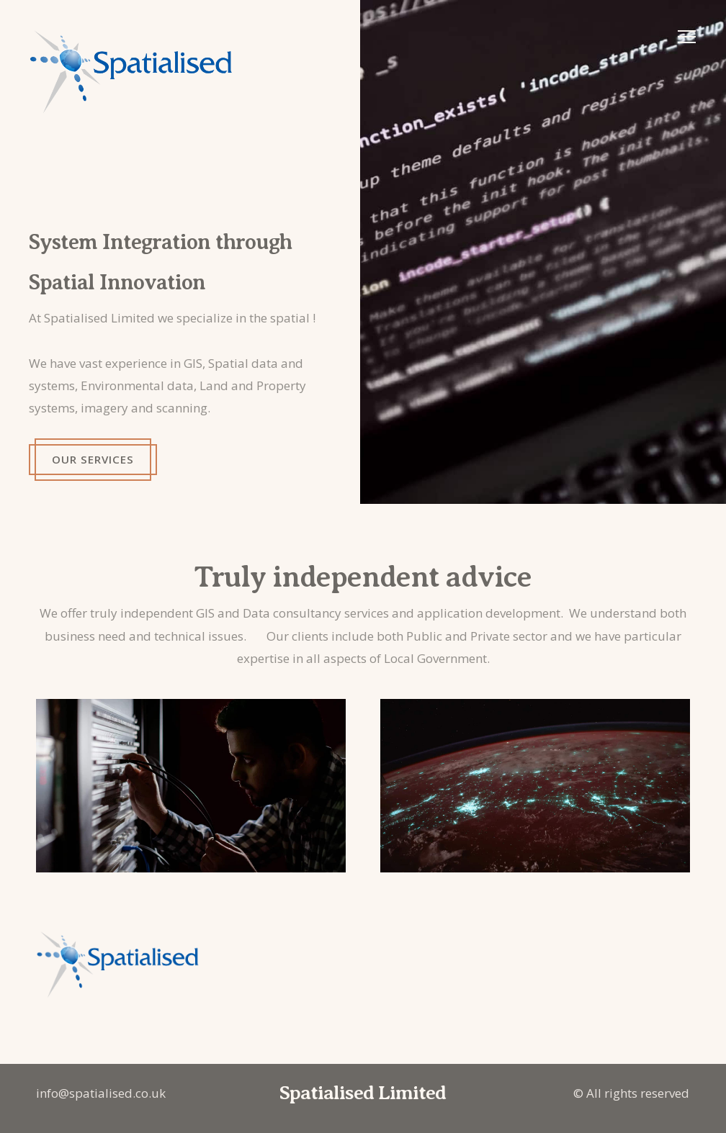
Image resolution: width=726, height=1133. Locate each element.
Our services (92, 459)
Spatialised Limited (362, 1092)
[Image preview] (543, 252)
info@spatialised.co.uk (101, 1093)
